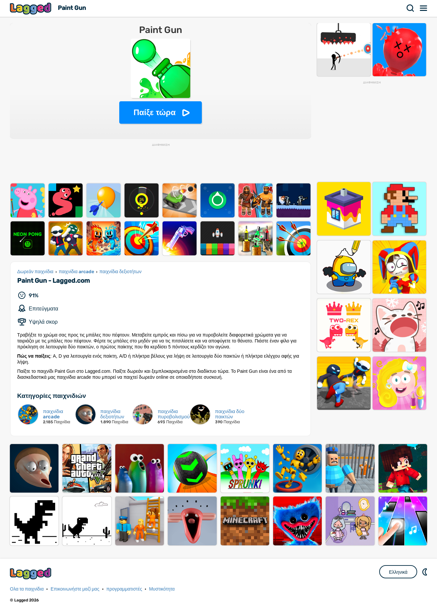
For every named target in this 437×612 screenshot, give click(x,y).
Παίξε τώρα (154, 112)
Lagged (31, 8)
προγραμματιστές (124, 589)
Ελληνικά (398, 572)
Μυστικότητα (162, 589)
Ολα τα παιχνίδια (27, 589)
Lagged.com (31, 573)
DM (425, 571)
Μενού (423, 8)
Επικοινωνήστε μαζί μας (75, 589)
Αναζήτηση (410, 8)
